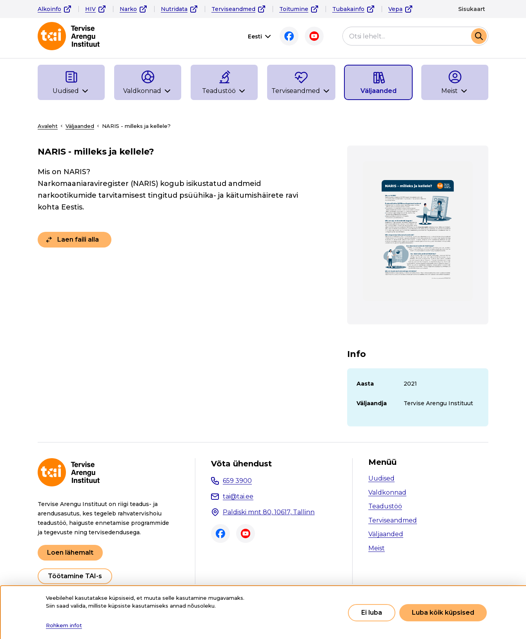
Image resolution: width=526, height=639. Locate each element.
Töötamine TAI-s (75, 576)
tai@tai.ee (238, 496)
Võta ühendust (241, 463)
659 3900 (237, 480)
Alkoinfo (49, 9)
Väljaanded (80, 126)
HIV (90, 9)
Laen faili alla (78, 239)
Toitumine (293, 9)
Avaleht (48, 126)
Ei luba (371, 612)
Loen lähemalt (70, 552)
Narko (128, 9)
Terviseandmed (233, 9)
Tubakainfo (348, 9)
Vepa (395, 9)
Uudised (381, 478)
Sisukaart (471, 9)
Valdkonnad (387, 492)
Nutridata (174, 9)
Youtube (314, 36)
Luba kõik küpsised (443, 612)
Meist (376, 548)
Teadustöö (385, 506)
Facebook (289, 36)
